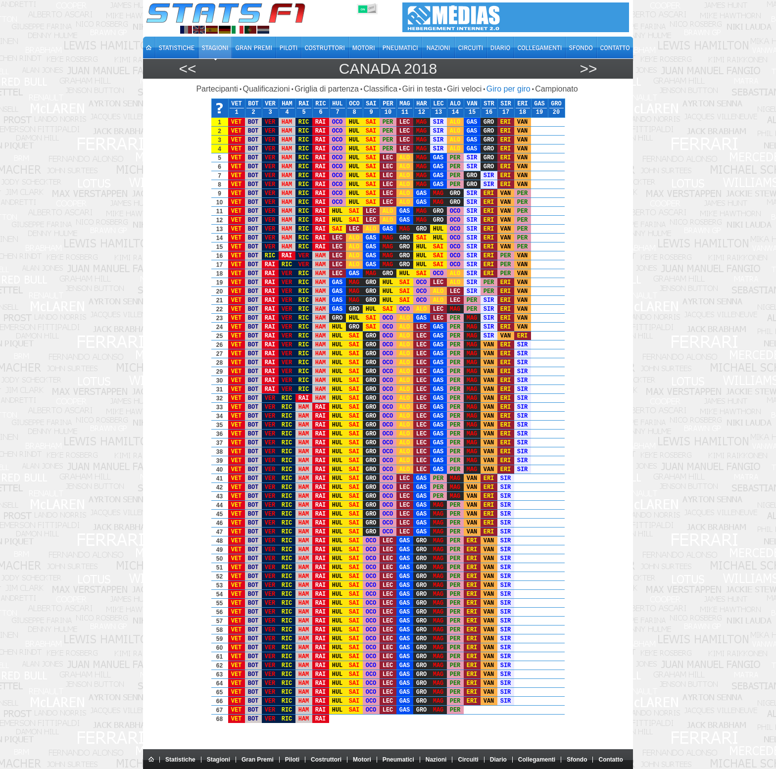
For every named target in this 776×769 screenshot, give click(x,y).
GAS (539, 103)
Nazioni (436, 759)
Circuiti (468, 759)
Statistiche (180, 759)
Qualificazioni (266, 89)
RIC (320, 103)
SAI (371, 103)
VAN (472, 103)
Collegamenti (536, 759)
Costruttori (326, 759)
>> (588, 68)
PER (388, 103)
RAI (303, 103)
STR (489, 103)
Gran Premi (258, 759)
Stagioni (218, 759)
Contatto (610, 759)
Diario (498, 759)
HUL (337, 103)
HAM (287, 103)
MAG (404, 103)
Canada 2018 (388, 68)
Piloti (292, 759)
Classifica (380, 89)
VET (236, 103)
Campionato (556, 89)
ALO (455, 103)
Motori (362, 759)
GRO (556, 103)
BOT (253, 103)
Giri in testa (422, 89)
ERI (522, 103)
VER (270, 103)
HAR (421, 103)
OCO (354, 103)
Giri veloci (464, 89)
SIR (505, 103)
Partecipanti (217, 89)
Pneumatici (398, 759)
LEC (438, 103)
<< (187, 68)
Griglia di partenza (326, 89)
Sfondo (577, 759)
